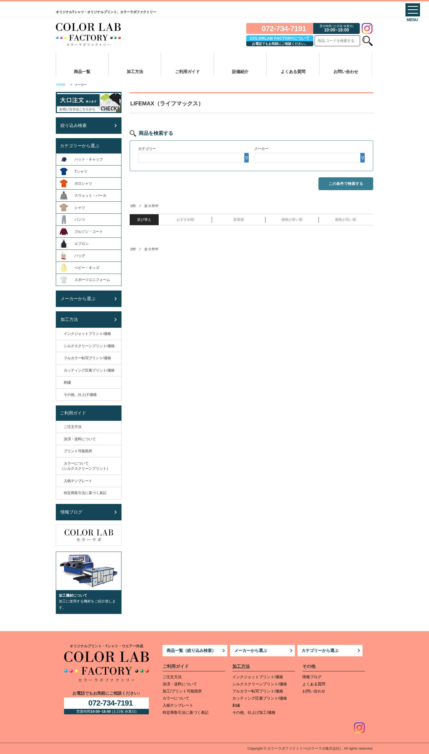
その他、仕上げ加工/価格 (254, 712)
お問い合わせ (346, 71)
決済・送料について (180, 684)
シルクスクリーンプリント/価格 (259, 684)
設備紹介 (240, 71)
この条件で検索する (346, 183)
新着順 (238, 220)
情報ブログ (311, 677)
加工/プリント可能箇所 (182, 691)
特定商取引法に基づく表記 (185, 712)
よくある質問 (293, 71)
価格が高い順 (345, 220)
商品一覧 (82, 71)
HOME (60, 84)
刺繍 (236, 705)
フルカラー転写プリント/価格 (257, 691)
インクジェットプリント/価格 (257, 677)
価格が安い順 (292, 220)
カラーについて (176, 698)
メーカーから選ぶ (250, 650)
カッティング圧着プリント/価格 (259, 698)
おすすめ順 (185, 220)
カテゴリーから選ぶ (320, 650)
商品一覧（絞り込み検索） (191, 650)
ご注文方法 (172, 677)
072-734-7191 (284, 28)
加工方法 (135, 71)
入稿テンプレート (178, 705)
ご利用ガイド (187, 71)
